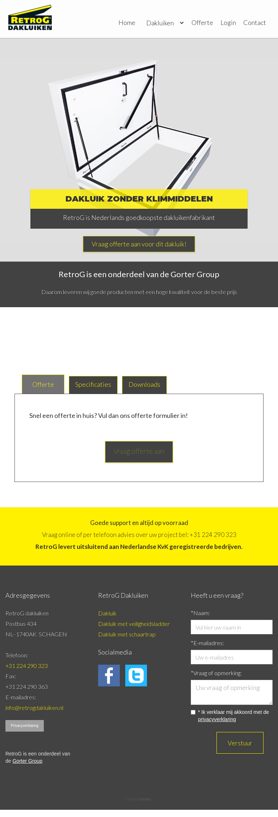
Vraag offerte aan (139, 450)
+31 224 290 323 (26, 665)
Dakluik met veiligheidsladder (134, 623)
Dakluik (107, 613)
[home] (30, 19)
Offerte (202, 22)
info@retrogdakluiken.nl (34, 707)
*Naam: (200, 612)
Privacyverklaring (24, 726)
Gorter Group (27, 761)
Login (228, 22)
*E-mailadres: (207, 642)
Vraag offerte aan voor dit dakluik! (139, 244)
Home (126, 22)
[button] (163, 20)
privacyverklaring (217, 719)
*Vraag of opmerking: (216, 672)
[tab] (43, 384)
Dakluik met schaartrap (127, 634)
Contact (254, 22)
